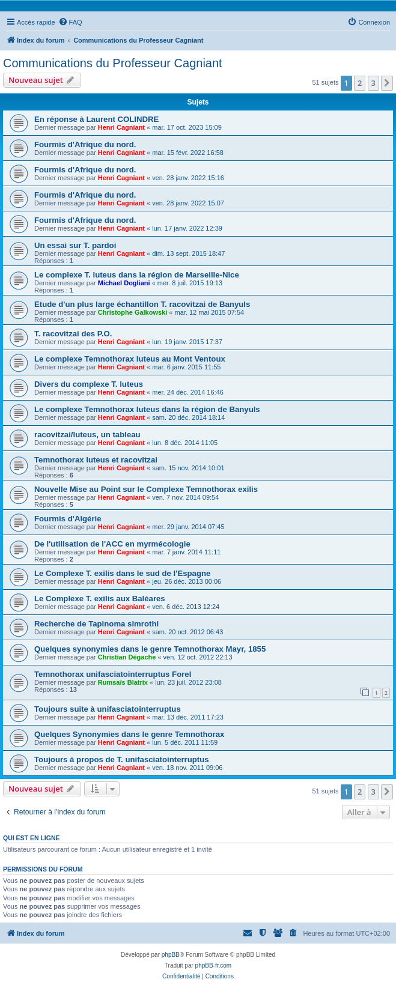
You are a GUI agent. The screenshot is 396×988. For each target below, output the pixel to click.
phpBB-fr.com (213, 965)
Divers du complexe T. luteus (88, 384)
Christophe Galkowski (133, 312)
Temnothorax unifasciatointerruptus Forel (112, 674)
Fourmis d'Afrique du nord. (85, 144)
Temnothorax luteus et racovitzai (95, 459)
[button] (387, 83)
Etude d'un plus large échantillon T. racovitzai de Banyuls (142, 304)
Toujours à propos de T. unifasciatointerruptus (121, 759)
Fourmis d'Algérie (68, 518)
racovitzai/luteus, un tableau (87, 434)
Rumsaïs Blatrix (123, 682)
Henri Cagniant (121, 127)
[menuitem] (70, 22)
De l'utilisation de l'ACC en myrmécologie (112, 543)
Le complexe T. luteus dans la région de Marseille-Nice (136, 274)
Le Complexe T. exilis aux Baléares (99, 598)
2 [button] (360, 82)
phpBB (171, 954)
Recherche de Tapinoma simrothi (96, 623)
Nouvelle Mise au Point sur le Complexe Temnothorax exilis (146, 489)
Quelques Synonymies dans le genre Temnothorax (129, 734)
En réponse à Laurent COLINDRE (96, 119)
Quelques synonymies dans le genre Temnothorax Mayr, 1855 (150, 648)
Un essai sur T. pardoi (75, 245)
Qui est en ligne (31, 837)
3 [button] (373, 82)
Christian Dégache (127, 657)
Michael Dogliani (124, 282)
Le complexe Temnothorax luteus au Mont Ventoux (129, 358)
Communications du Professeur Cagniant (112, 63)
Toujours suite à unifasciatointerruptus (107, 709)
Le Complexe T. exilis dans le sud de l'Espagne (122, 573)
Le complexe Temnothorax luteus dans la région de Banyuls (147, 409)
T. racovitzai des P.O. (73, 333)
